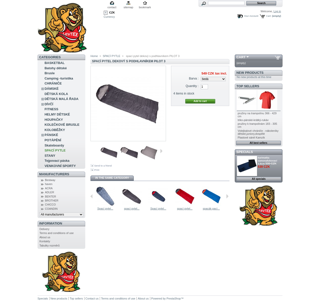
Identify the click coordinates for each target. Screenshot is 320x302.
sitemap (128, 7)
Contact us (92, 298)
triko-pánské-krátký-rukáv (253, 120)
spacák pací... (211, 208)
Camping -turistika (58, 78)
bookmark (145, 7)
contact (112, 7)
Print (96, 169)
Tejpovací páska (56, 160)
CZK (112, 12)
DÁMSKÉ (51, 88)
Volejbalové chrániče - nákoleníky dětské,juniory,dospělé (258, 132)
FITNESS (51, 109)
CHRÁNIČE (53, 83)
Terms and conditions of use (57, 233)
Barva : (193, 78)
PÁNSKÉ (51, 135)
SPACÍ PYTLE (55, 150)
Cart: (268, 15)
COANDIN (51, 208)
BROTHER (51, 200)
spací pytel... (132, 208)
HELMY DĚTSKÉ (57, 114)
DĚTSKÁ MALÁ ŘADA (61, 99)
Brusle (49, 73)
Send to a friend (103, 165)
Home (94, 56)
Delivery (45, 229)
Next (161, 151)
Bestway (50, 180)
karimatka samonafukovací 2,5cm (267, 160)
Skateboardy (54, 145)
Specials (244, 152)
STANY (49, 156)
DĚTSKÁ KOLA (56, 94)
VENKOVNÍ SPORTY (60, 166)
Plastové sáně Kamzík (251, 137)
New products (250, 72)
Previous (91, 196)
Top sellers (247, 86)
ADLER (49, 192)
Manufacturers (54, 174)
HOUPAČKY (53, 120)
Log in (277, 11)
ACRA (49, 188)
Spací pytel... (105, 208)
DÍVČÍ (48, 104)
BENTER (50, 196)
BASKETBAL (54, 63)
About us (45, 237)
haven (48, 184)
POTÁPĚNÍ (52, 140)
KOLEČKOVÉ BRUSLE (61, 124)
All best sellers (258, 143)
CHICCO (50, 204)
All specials (259, 179)
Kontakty (45, 241)
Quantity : (192, 86)
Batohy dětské (55, 68)
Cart (241, 57)
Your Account (251, 15)
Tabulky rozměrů (50, 245)
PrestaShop (173, 298)
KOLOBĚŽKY (54, 130)
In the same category (112, 177)
